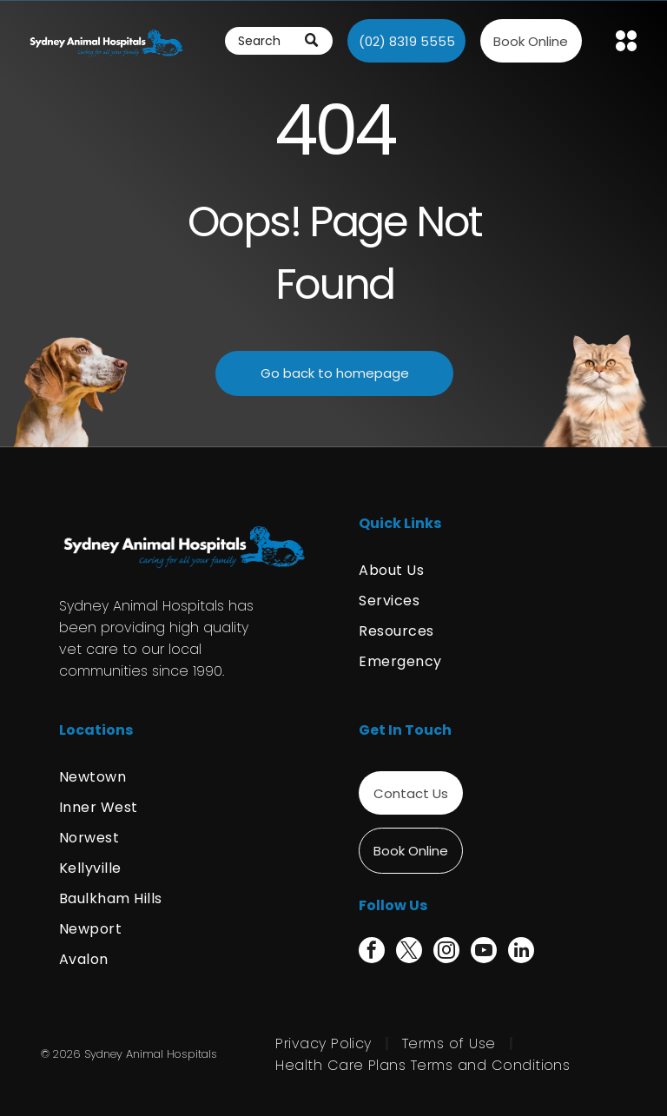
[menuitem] (483, 570)
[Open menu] (626, 41)
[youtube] (484, 952)
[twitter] (409, 952)
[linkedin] (521, 952)
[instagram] (446, 952)
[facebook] (372, 952)
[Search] (279, 41)
